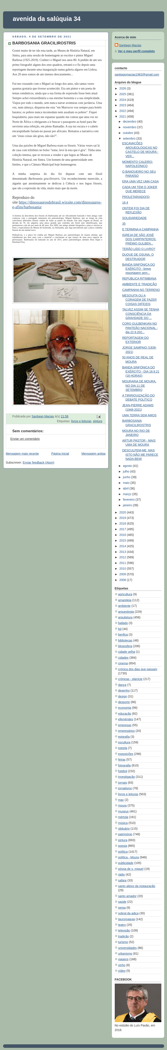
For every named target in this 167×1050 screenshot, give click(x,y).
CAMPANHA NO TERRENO (141, 290)
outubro (128, 133)
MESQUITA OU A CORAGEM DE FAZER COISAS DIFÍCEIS (139, 300)
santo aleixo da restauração (136, 886)
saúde (122, 901)
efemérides (125, 719)
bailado (123, 623)
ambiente (124, 606)
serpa (122, 907)
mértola (123, 817)
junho (127, 477)
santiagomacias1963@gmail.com (137, 74)
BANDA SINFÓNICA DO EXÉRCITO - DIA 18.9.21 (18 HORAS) (140, 372)
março (127, 494)
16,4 (125, 202)
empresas (125, 725)
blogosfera (125, 646)
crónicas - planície (130, 679)
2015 (123, 540)
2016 (123, 535)
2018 (123, 523)
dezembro (130, 121)
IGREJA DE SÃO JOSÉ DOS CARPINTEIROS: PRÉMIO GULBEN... (139, 239)
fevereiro (129, 499)
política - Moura (128, 857)
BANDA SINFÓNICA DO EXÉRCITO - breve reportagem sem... (138, 269)
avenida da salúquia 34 (47, 18)
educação (124, 713)
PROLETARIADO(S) (136, 197)
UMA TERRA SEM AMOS (139, 415)
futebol (122, 771)
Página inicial (60, 453)
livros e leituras (81, 421)
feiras (122, 759)
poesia (122, 845)
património (125, 834)
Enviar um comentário (25, 439)
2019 (123, 518)
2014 (123, 546)
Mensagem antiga (93, 453)
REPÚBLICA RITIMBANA (139, 278)
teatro (122, 925)
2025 (123, 94)
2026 (123, 88)
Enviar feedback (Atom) (38, 462)
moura (122, 805)
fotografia (124, 765)
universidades (127, 948)
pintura (97, 421)
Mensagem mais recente (22, 453)
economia (124, 707)
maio (126, 482)
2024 (123, 99)
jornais (122, 782)
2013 (123, 552)
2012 (123, 557)
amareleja (125, 600)
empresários (126, 731)
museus (123, 811)
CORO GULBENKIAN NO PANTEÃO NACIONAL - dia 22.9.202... (140, 328)
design (122, 696)
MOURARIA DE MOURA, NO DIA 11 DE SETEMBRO (139, 386)
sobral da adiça (128, 913)
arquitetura (125, 617)
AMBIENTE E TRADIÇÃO (139, 284)
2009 (123, 574)
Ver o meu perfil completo (136, 51)
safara (122, 880)
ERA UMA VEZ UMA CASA (140, 181)
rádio (121, 874)
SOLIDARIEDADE (134, 218)
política (123, 851)
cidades (123, 657)
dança (122, 685)
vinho (121, 965)
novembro (130, 127)
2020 (123, 512)
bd (119, 629)
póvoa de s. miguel (130, 869)
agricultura (125, 594)
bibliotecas (125, 640)
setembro (130, 138)
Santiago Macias (130, 45)
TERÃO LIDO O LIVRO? (138, 249)
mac (121, 800)
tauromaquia (126, 919)
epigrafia (124, 736)
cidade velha (126, 651)
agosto (128, 466)
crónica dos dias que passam (137, 669)
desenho (124, 690)
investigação (126, 776)
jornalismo (125, 788)
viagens (123, 959)
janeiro (128, 505)
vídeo (122, 970)
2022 (123, 111)
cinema (123, 663)
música (123, 823)
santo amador (127, 896)
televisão (124, 930)
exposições (125, 754)
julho (126, 471)
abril (126, 488)
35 (123, 223)
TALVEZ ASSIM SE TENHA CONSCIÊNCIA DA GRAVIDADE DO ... (140, 314)
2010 (123, 568)
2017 (123, 529)
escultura (124, 742)
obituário (124, 828)
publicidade (125, 863)
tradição (123, 936)
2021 (123, 116)
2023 (123, 105)
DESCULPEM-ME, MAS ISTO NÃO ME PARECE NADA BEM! (140, 455)
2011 (123, 563)
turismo (123, 942)
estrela (122, 748)
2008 (123, 580)
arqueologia (126, 611)
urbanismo (125, 953)
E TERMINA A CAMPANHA (140, 229)
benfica (123, 634)
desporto (124, 702)
